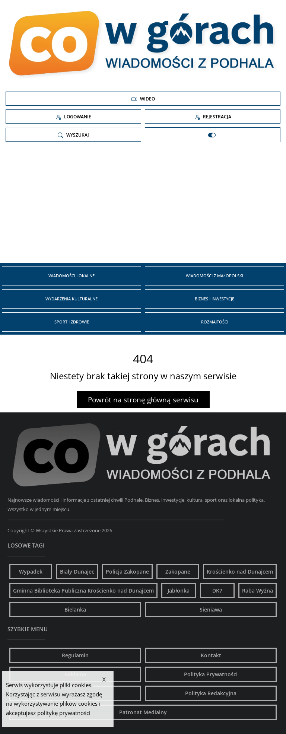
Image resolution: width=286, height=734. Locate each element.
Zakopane (177, 571)
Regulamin (75, 655)
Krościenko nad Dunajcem (240, 571)
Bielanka (75, 609)
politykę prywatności (63, 713)
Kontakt (211, 655)
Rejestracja (212, 117)
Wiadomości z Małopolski (214, 275)
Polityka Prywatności (211, 674)
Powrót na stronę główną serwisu (143, 400)
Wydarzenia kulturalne (71, 298)
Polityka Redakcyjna (210, 693)
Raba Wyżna (257, 590)
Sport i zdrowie (71, 322)
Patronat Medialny (143, 712)
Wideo (143, 99)
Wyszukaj (73, 135)
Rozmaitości (214, 322)
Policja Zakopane (127, 571)
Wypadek (30, 571)
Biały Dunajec (77, 571)
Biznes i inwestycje (214, 298)
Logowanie (73, 117)
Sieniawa (211, 609)
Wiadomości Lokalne (71, 275)
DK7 (217, 590)
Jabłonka (179, 590)
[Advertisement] (143, 205)
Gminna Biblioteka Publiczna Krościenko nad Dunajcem (83, 590)
